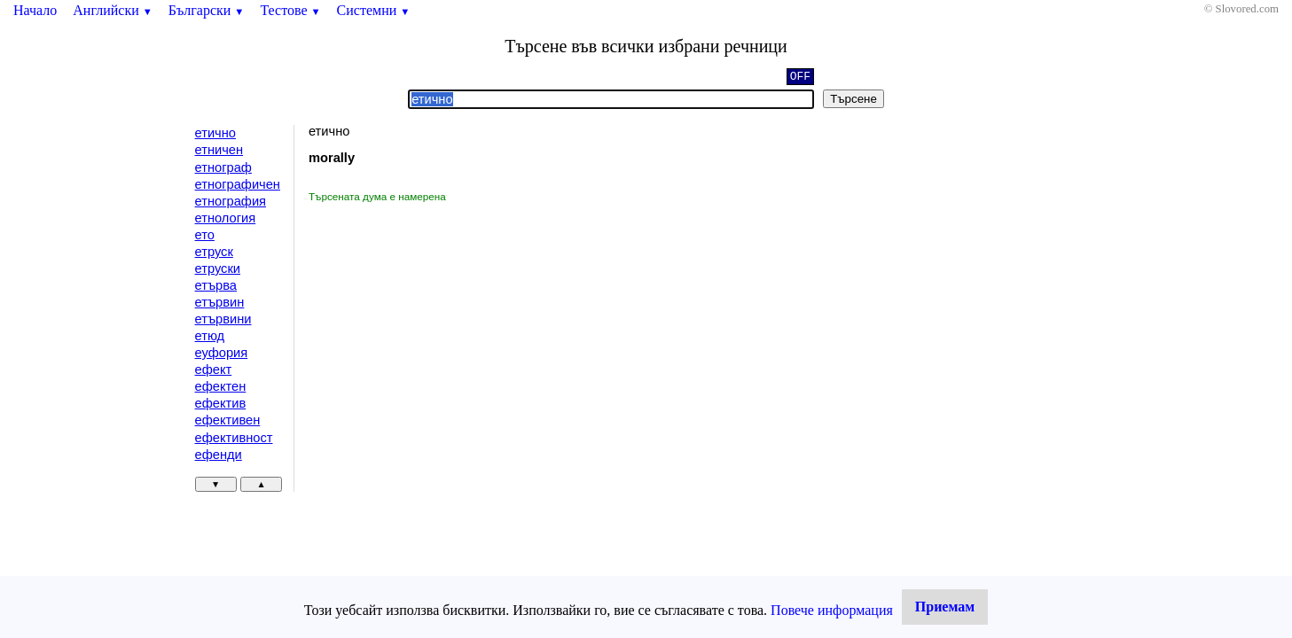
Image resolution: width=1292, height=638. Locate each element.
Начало (35, 10)
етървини (223, 319)
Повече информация (832, 610)
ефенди (218, 454)
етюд (210, 336)
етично (215, 133)
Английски (113, 10)
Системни (374, 10)
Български (206, 10)
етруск (214, 252)
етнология (225, 218)
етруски (217, 268)
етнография (230, 201)
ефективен (228, 420)
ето (205, 235)
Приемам (945, 606)
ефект (213, 369)
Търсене (853, 98)
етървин (220, 302)
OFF (800, 78)
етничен (219, 150)
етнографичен (237, 184)
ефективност (234, 438)
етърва (216, 285)
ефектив (221, 403)
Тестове (290, 10)
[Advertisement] (458, 337)
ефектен (221, 386)
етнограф (223, 167)
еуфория (221, 353)
